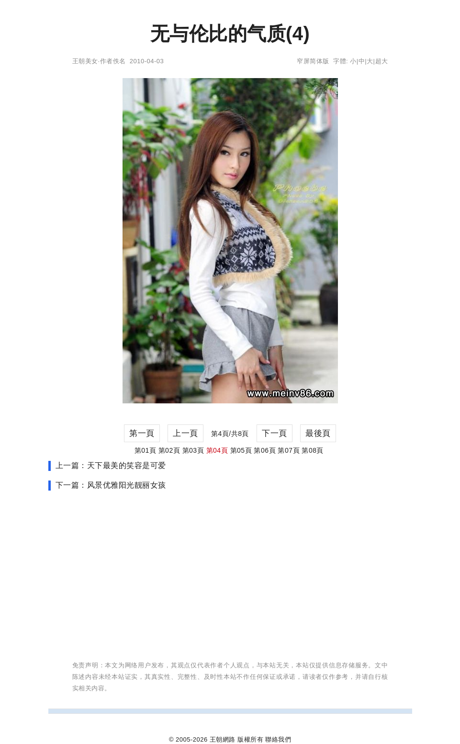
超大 (381, 61)
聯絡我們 (278, 739)
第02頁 (169, 450)
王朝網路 (223, 739)
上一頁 (185, 433)
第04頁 (217, 450)
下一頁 (274, 433)
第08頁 (313, 450)
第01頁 (146, 450)
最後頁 (318, 433)
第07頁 (289, 450)
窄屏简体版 (313, 61)
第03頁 (193, 450)
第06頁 (265, 450)
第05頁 (241, 450)
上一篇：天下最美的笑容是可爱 (111, 465)
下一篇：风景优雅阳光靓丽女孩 (111, 485)
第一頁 (142, 433)
